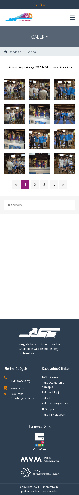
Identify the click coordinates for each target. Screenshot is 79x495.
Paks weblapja (51, 392)
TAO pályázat (50, 377)
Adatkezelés (50, 491)
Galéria (31, 52)
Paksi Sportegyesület (55, 403)
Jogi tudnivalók (30, 491)
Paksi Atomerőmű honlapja (53, 385)
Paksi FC (47, 398)
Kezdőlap (39, 5)
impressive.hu (51, 487)
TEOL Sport (49, 409)
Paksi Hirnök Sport (53, 414)
